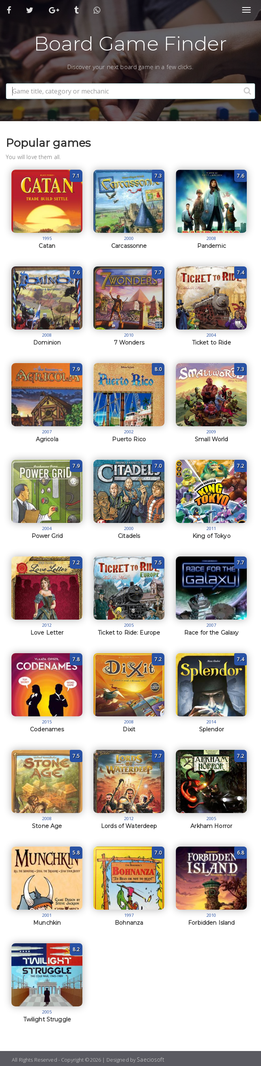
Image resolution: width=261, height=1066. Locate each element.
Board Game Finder (130, 44)
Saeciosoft (150, 1059)
